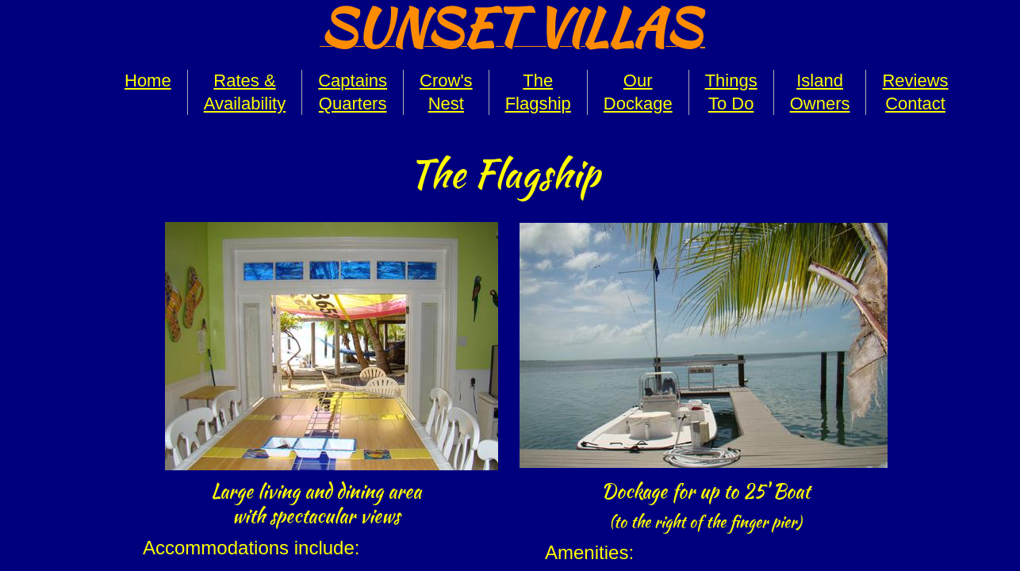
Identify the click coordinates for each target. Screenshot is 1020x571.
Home (148, 80)
